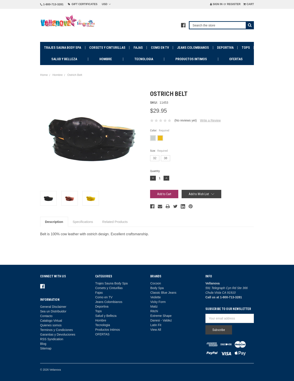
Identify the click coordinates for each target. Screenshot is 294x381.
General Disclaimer (53, 306)
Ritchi (154, 311)
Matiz (154, 306)
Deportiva (225, 48)
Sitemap (45, 348)
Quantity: (155, 171)
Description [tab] (54, 222)
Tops (246, 48)
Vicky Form (158, 302)
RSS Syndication (51, 339)
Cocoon (155, 283)
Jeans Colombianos (193, 48)
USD (106, 4)
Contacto (46, 316)
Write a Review (210, 120)
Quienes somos (50, 325)
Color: (159, 130)
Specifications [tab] (83, 222)
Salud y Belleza (64, 59)
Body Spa (157, 288)
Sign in (216, 4)
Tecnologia (143, 59)
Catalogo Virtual (51, 320)
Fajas (138, 48)
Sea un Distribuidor (53, 311)
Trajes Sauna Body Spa (62, 48)
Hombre (105, 59)
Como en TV (160, 48)
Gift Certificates (82, 4)
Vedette (155, 297)
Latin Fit (155, 325)
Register (233, 4)
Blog (43, 344)
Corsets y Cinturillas (107, 48)
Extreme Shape (161, 316)
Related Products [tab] (115, 222)
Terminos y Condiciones (56, 330)
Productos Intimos (191, 59)
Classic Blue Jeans (163, 292)
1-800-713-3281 (51, 4)
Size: (159, 150)
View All (155, 329)
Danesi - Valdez (161, 320)
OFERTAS (236, 59)
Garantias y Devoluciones (57, 334)
